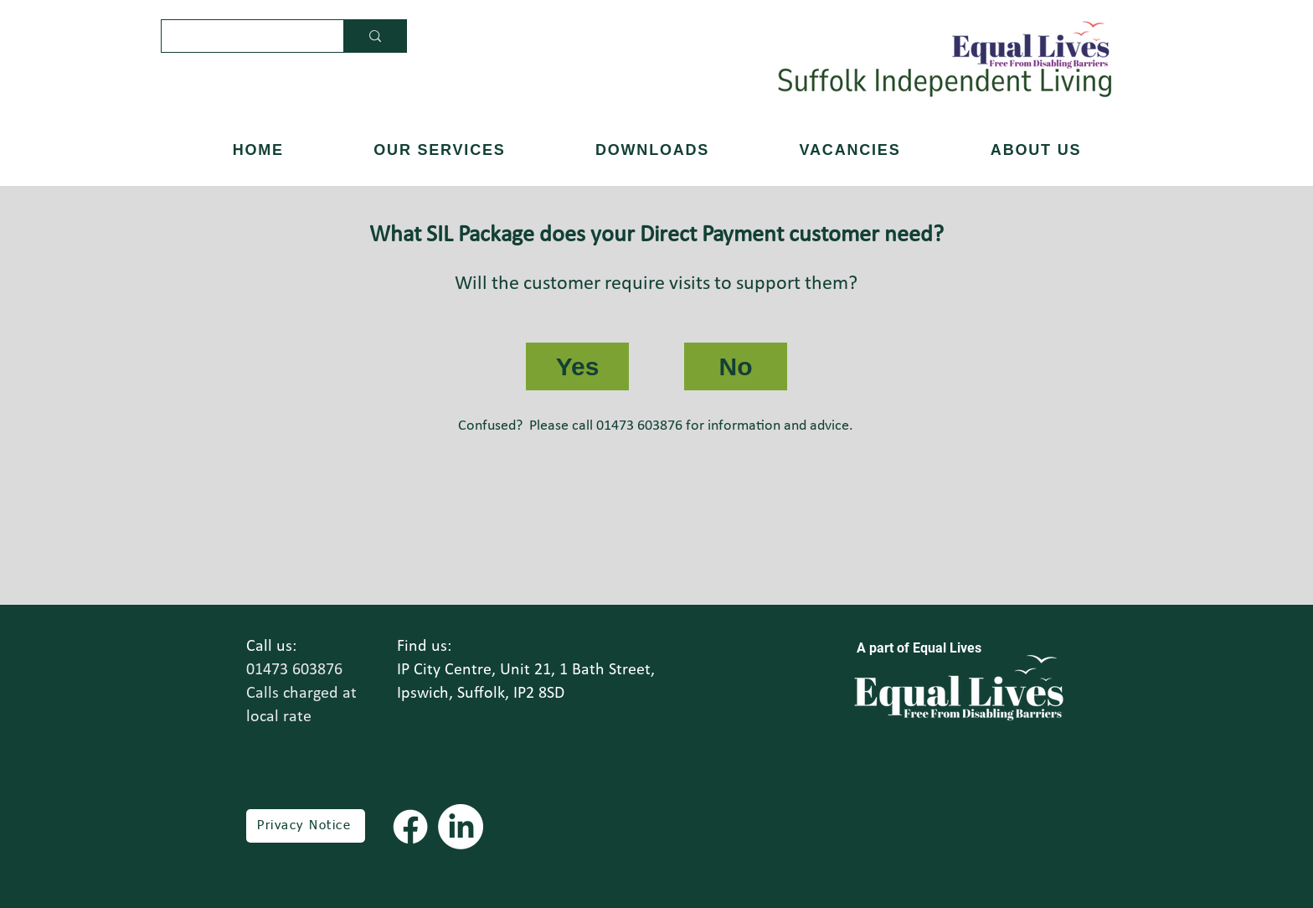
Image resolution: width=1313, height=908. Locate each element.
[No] (735, 366)
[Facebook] (410, 826)
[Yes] (577, 366)
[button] (1035, 150)
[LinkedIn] (460, 826)
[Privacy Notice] (305, 826)
